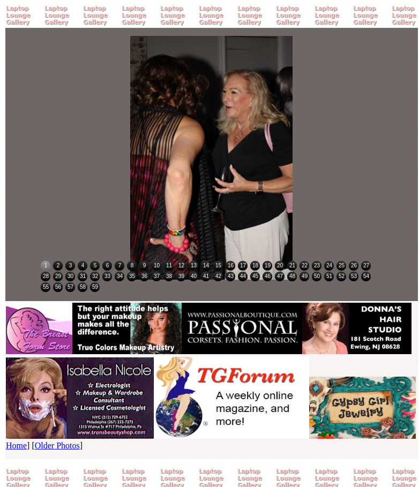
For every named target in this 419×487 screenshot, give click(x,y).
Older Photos (57, 445)
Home (16, 445)
